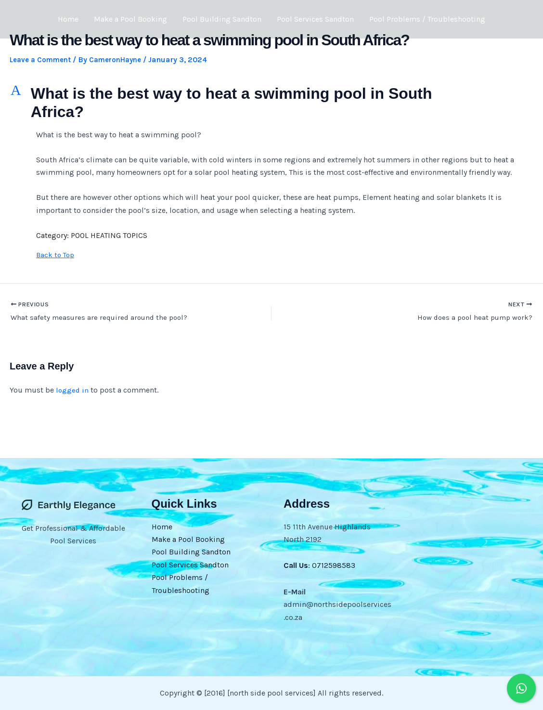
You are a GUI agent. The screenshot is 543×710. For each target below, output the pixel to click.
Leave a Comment (42, 59)
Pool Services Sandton (315, 19)
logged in (73, 391)
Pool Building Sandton (221, 19)
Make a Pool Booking (130, 19)
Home (68, 19)
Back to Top (56, 254)
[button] (271, 103)
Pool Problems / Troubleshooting (427, 19)
